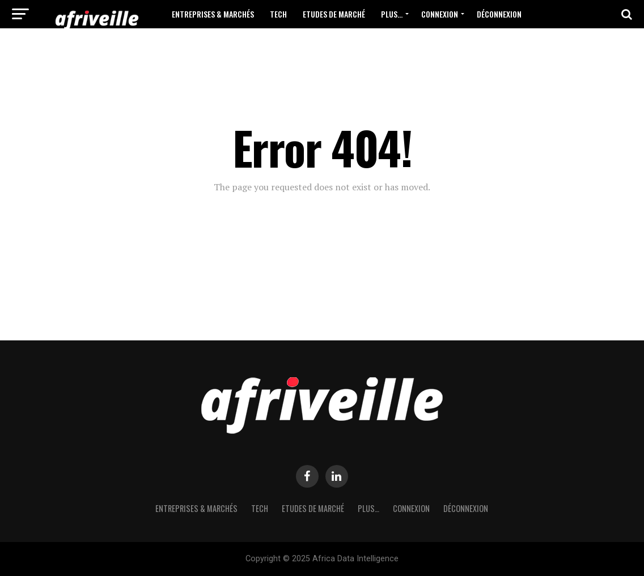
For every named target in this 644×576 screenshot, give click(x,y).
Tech (278, 14)
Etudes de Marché (334, 14)
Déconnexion (499, 14)
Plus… (391, 14)
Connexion (439, 14)
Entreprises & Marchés (213, 14)
